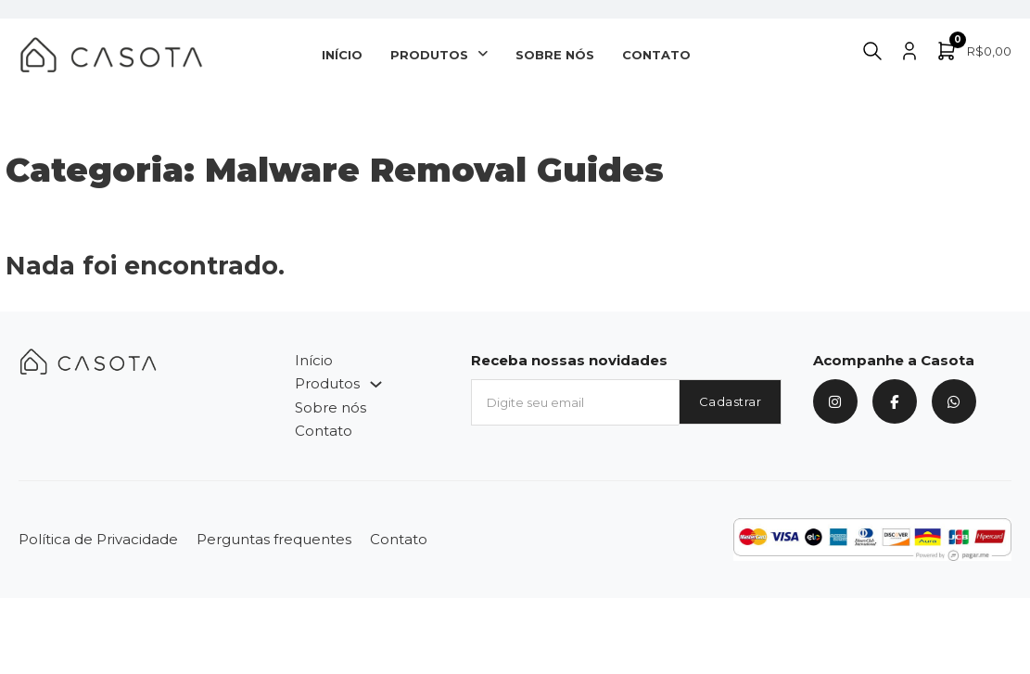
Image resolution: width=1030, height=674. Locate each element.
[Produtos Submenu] (482, 54)
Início (342, 54)
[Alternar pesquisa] (872, 51)
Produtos (429, 54)
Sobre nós (554, 54)
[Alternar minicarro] (973, 51)
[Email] (574, 402)
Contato (656, 54)
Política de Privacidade (98, 539)
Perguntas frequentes (274, 539)
